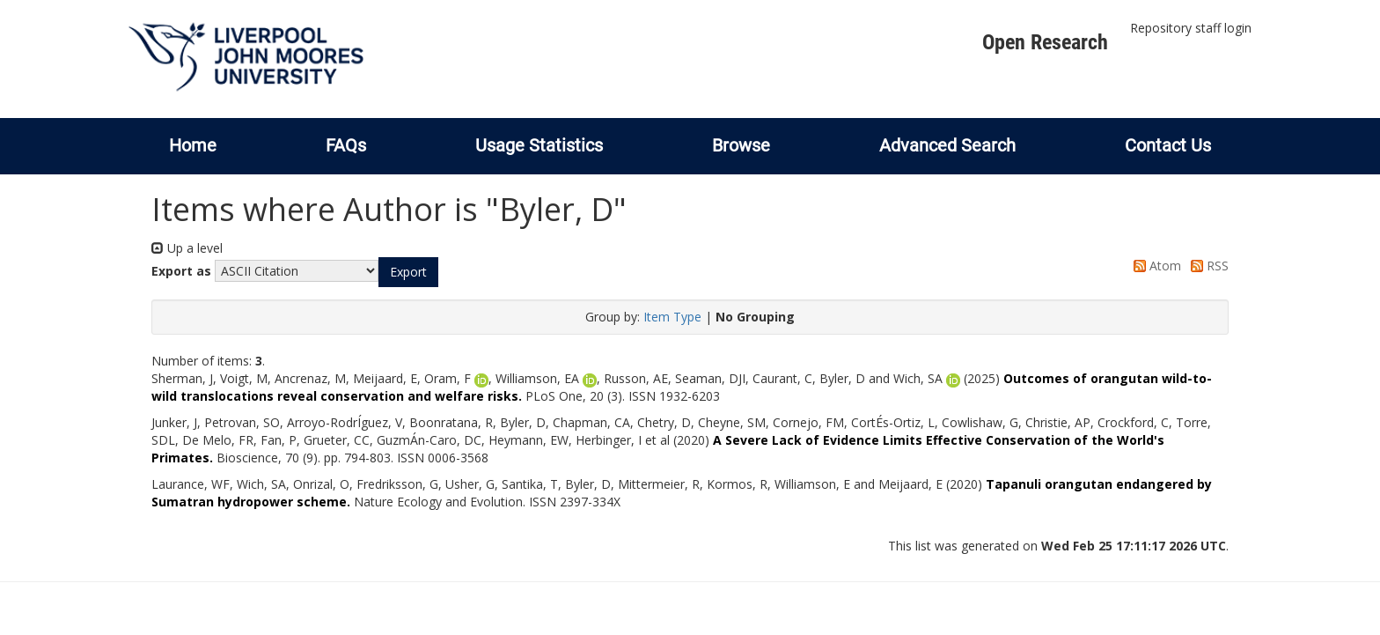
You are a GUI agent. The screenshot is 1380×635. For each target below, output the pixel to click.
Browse (741, 145)
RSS (1207, 265)
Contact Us (1168, 145)
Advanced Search (947, 145)
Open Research (1045, 42)
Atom (1154, 265)
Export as (181, 270)
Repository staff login (1191, 27)
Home (193, 145)
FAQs (346, 145)
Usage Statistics (539, 145)
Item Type (672, 316)
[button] (408, 272)
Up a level (187, 248)
